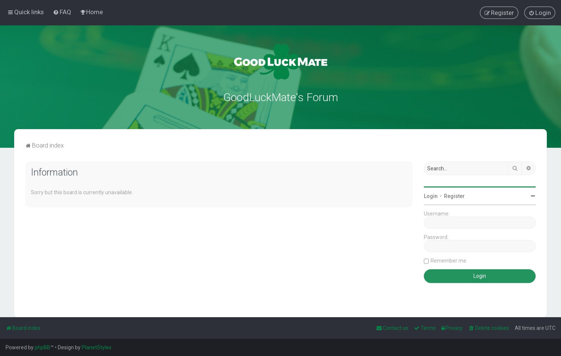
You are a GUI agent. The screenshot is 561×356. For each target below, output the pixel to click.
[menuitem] (62, 12)
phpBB (42, 347)
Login (431, 195)
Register (454, 195)
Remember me (448, 260)
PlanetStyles (96, 347)
